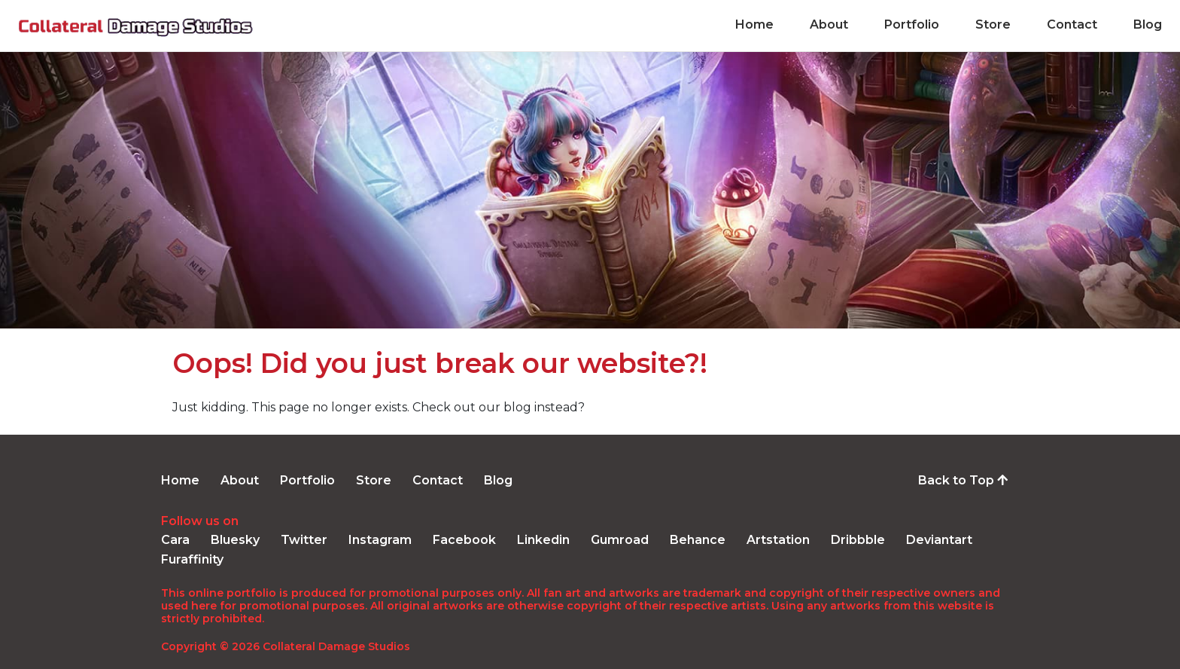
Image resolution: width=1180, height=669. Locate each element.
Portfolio (911, 25)
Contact (1072, 25)
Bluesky (235, 540)
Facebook (464, 540)
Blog (1147, 25)
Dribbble (858, 540)
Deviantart (939, 540)
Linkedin (543, 540)
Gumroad (620, 540)
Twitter (304, 540)
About (829, 25)
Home (754, 25)
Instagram (380, 540)
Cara (175, 540)
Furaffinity (192, 559)
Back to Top (963, 480)
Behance (697, 540)
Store (993, 25)
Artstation (778, 540)
